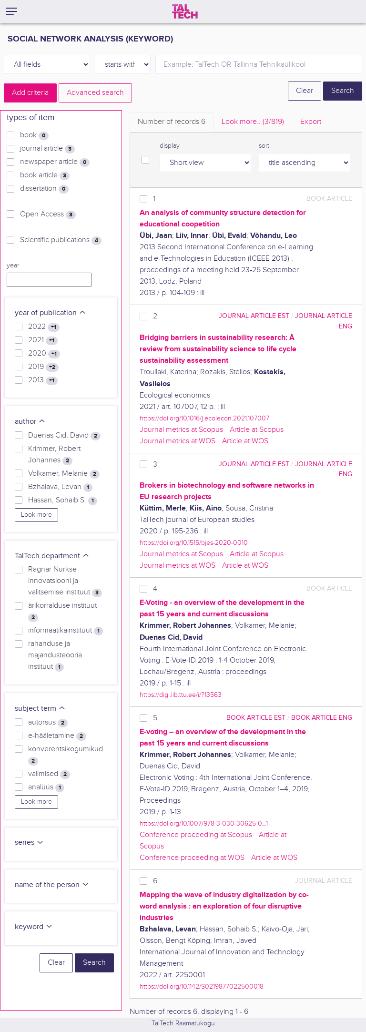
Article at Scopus (257, 429)
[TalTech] (185, 11)
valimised (49, 774)
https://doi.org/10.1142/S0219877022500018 (202, 986)
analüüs (46, 787)
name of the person (52, 884)
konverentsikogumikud (65, 755)
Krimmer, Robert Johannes (54, 454)
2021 (43, 340)
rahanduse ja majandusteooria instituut (55, 655)
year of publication (50, 312)
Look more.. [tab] (253, 121)
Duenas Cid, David (64, 435)
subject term (40, 708)
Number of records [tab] (171, 121)
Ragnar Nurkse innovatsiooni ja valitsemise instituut (65, 581)
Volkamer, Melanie (64, 474)
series (29, 842)
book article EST (255, 718)
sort (264, 146)
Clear (304, 90)
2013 (43, 380)
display (170, 146)
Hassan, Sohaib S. (62, 500)
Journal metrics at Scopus (181, 429)
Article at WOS (245, 441)
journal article (47, 148)
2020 (44, 353)
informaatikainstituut (65, 630)
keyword (34, 926)
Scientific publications (61, 240)
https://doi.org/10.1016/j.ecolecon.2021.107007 (204, 418)
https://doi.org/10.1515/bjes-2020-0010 (194, 543)
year (13, 265)
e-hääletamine (57, 736)
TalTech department (52, 556)
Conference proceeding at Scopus (196, 834)
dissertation (44, 189)
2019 (43, 367)
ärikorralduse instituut (62, 611)
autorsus (48, 722)
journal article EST (254, 316)
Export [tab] (310, 121)
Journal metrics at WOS (177, 441)
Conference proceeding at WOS (192, 857)
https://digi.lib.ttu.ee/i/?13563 (181, 695)
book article (45, 175)
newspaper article (55, 162)
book (34, 135)
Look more (36, 515)
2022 (44, 327)
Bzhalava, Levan (60, 487)
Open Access (48, 214)
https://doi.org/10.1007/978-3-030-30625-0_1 (204, 823)
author (30, 421)
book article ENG (321, 718)
